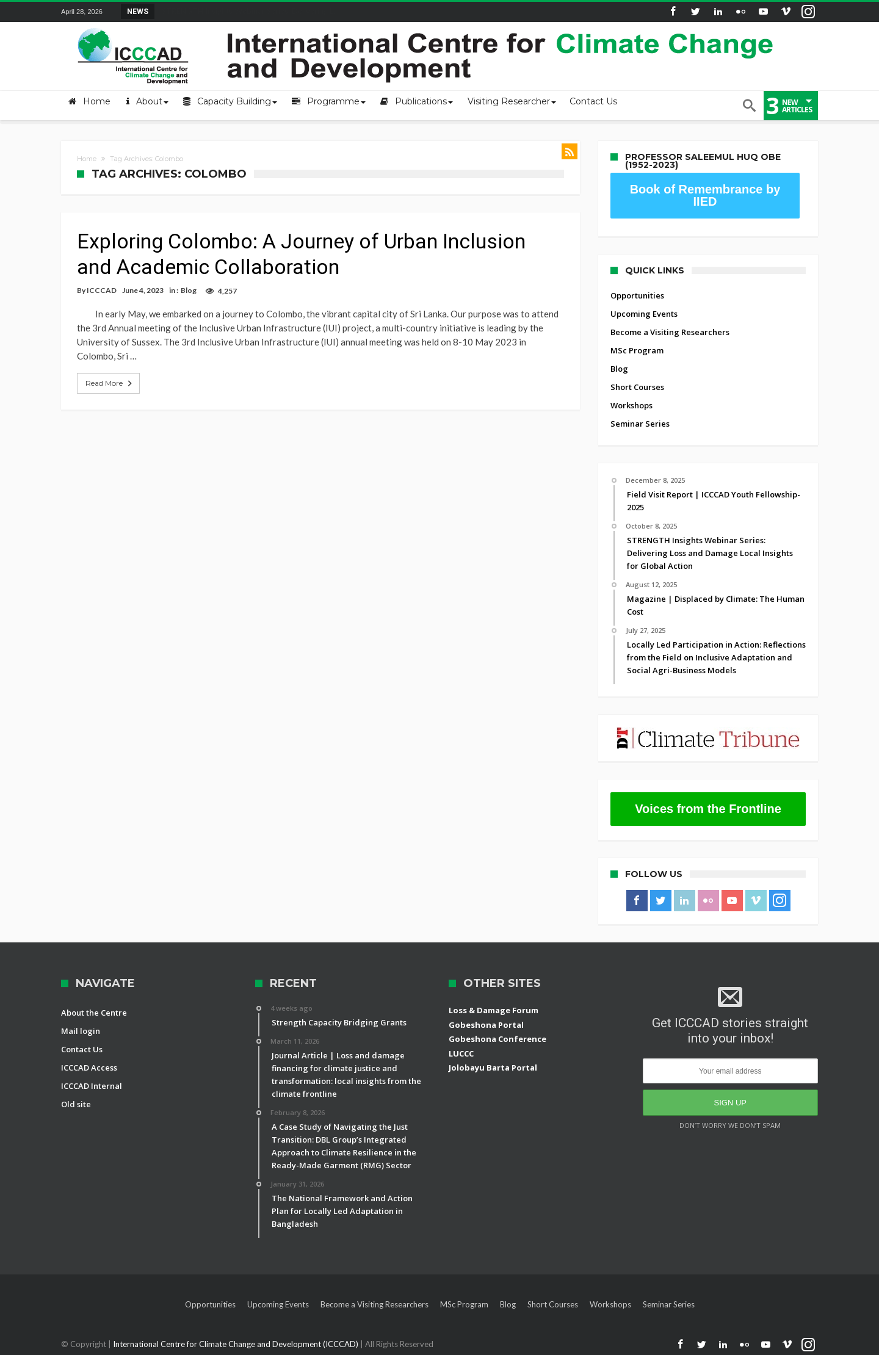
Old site (76, 1104)
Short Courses (637, 386)
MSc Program (637, 350)
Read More (109, 383)
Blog (189, 290)
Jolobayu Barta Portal (493, 1067)
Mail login (80, 1030)
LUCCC (461, 1053)
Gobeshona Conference (497, 1038)
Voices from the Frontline (708, 809)
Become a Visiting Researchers (669, 332)
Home (86, 158)
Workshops (631, 405)
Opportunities (637, 295)
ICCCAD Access (89, 1067)
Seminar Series (640, 423)
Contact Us (82, 1049)
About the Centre (94, 1012)
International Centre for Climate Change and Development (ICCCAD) (236, 1344)
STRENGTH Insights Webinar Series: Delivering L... (247, 11)
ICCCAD (102, 290)
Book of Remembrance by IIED (705, 195)
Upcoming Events (644, 313)
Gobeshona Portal (486, 1024)
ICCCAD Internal (91, 1085)
